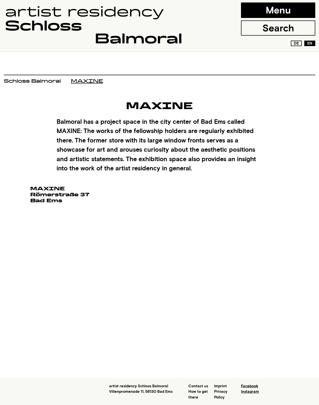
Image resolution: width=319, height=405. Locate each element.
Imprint (220, 386)
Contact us (198, 386)
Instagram (250, 391)
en (309, 43)
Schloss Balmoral (32, 81)
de (296, 43)
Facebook (249, 386)
